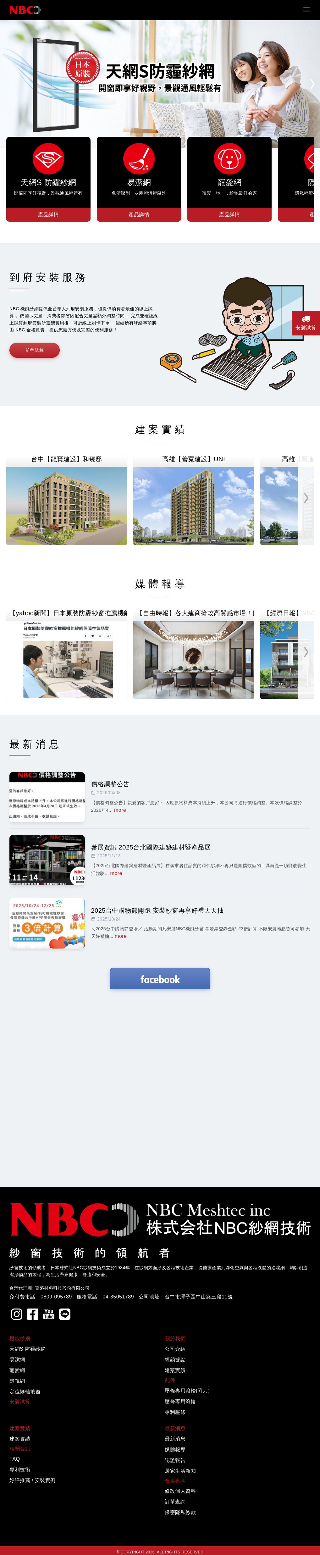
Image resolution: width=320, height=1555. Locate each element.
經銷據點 (175, 1547)
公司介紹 (175, 1536)
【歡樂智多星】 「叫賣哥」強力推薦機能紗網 (71, 800)
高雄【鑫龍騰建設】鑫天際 (69, 552)
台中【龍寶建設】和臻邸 (66, 459)
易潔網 (17, 1547)
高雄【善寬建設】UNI (193, 459)
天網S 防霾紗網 (27, 1536)
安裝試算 (305, 322)
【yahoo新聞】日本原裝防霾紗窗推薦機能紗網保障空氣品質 (68, 706)
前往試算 (34, 350)
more (120, 997)
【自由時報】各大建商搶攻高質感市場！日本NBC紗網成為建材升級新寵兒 (195, 706)
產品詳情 (48, 214)
